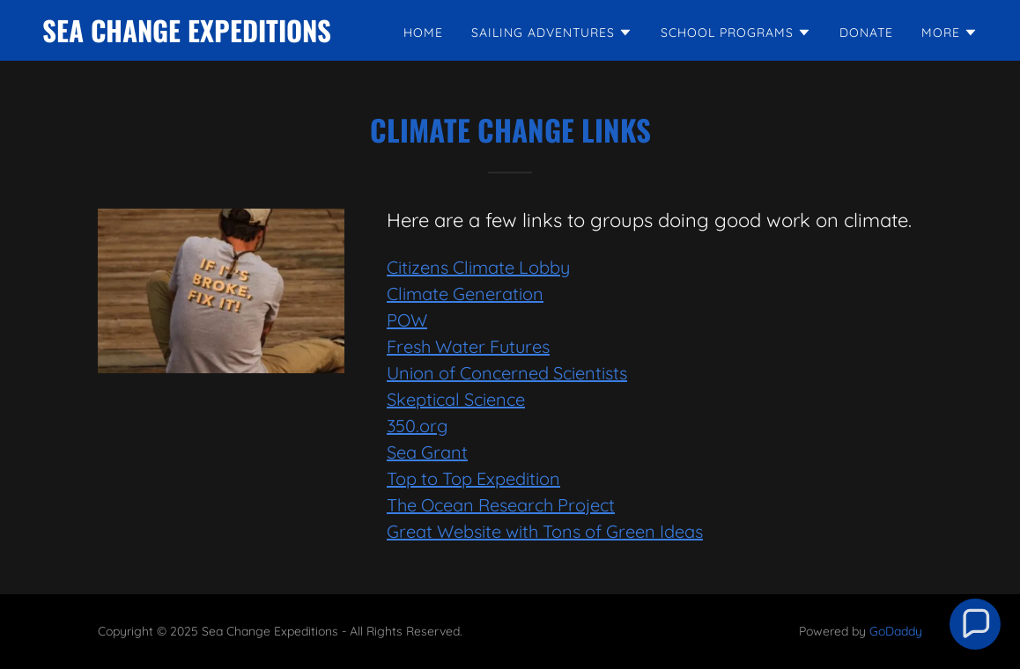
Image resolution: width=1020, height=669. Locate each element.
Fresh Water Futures (468, 346)
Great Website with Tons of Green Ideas (545, 531)
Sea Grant (427, 452)
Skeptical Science (456, 399)
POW (407, 320)
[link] (186, 37)
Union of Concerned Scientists (507, 373)
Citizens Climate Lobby (478, 267)
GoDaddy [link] (895, 631)
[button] (551, 32)
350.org (417, 426)
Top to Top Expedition (473, 478)
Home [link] (423, 32)
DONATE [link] (866, 32)
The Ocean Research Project (501, 505)
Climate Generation (465, 294)
